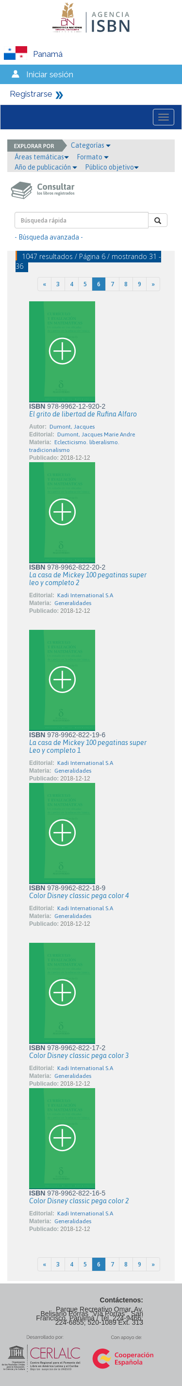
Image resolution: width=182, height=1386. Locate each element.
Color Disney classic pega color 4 (79, 896)
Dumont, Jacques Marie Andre (96, 434)
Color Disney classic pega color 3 (79, 1055)
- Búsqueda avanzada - (49, 237)
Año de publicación (46, 167)
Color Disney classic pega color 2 (79, 1201)
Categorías (91, 145)
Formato (93, 157)
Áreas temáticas (42, 157)
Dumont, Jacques (72, 426)
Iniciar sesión (49, 74)
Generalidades (72, 603)
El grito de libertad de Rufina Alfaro (83, 414)
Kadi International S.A (85, 595)
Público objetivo (112, 167)
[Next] (153, 284)
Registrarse (31, 94)
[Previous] (44, 284)
